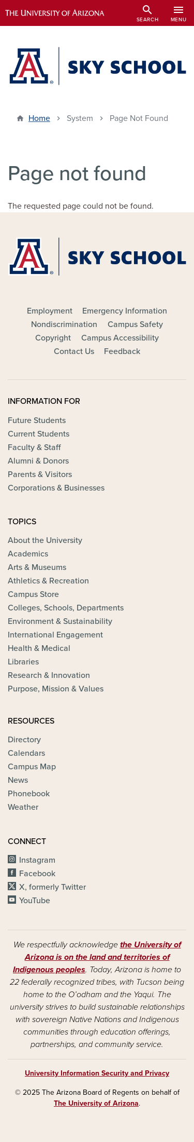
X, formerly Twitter (52, 887)
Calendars (26, 753)
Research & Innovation (49, 675)
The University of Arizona (96, 1103)
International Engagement (55, 635)
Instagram (37, 860)
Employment (49, 311)
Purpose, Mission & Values (55, 689)
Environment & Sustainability (60, 621)
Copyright (53, 338)
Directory (24, 740)
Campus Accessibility (120, 338)
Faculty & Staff (34, 447)
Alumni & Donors (38, 461)
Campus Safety (135, 324)
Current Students (38, 434)
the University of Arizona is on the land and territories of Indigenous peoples (97, 957)
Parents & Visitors (40, 474)
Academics (28, 554)
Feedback (122, 351)
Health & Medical (39, 648)
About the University (45, 540)
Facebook (37, 873)
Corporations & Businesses (56, 488)
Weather (23, 807)
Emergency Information (124, 311)
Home (39, 118)
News (18, 780)
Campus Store (33, 594)
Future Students (37, 420)
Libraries (23, 662)
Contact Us (74, 351)
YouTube (34, 900)
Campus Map (32, 767)
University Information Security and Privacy (97, 1073)
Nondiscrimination (64, 324)
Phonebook (29, 793)
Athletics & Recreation (48, 581)
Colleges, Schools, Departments (66, 608)
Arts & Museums (37, 567)
